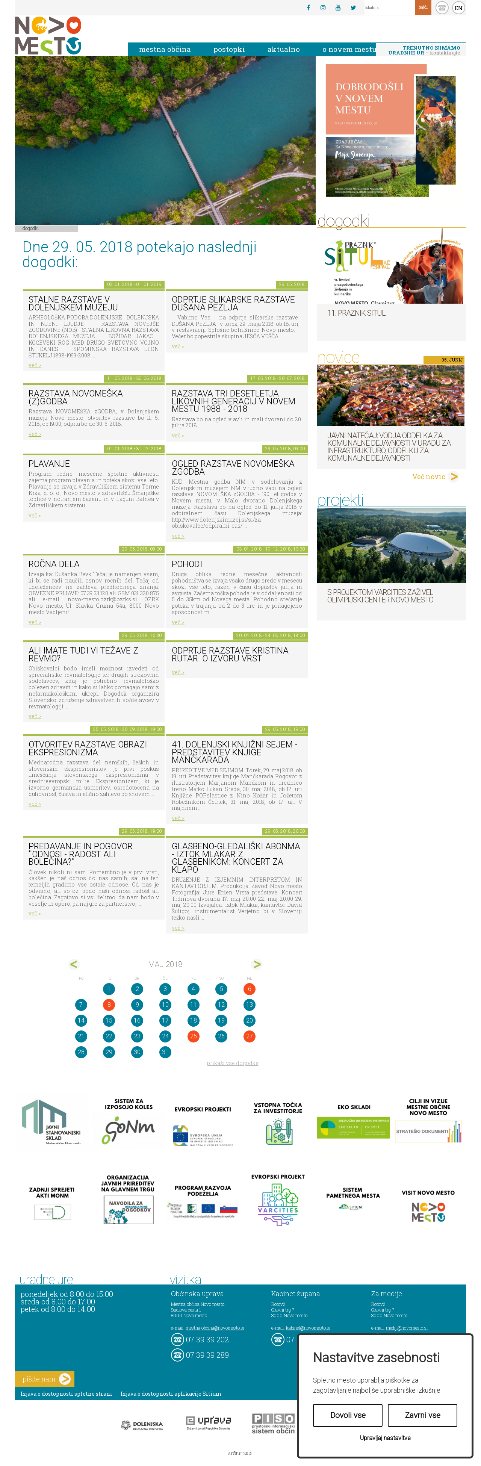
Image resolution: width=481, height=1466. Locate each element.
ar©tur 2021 (240, 1453)
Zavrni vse (422, 1415)
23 (137, 1036)
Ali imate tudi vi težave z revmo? (83, 655)
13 (249, 1004)
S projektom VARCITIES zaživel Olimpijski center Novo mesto (380, 596)
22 (109, 1036)
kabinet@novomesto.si (308, 1328)
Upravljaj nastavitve (385, 1438)
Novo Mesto (65, 35)
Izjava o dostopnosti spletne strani (66, 1393)
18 (193, 1020)
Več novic (428, 476)
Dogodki (31, 228)
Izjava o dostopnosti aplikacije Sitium (171, 1393)
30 (137, 1052)
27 (249, 1036)
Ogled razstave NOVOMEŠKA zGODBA (233, 468)
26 (221, 1036)
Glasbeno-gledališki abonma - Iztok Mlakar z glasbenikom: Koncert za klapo (236, 858)
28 (81, 1052)
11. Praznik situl (356, 313)
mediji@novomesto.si (407, 1328)
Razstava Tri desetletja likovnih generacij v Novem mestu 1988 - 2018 (233, 401)
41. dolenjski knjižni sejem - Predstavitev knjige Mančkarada (235, 752)
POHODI (187, 564)
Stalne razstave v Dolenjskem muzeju (73, 304)
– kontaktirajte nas (424, 50)
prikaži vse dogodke (233, 1063)
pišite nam (47, 1379)
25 (193, 1036)
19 (221, 1020)
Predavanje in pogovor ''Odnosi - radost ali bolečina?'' (81, 854)
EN (459, 8)
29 (109, 1052)
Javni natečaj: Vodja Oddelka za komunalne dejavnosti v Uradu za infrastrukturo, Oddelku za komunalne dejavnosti (389, 447)
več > (35, 365)
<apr (74, 964)
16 (137, 1020)
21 (81, 1036)
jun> (256, 964)
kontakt (442, 7)
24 (165, 1036)
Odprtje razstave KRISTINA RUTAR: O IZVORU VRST (230, 655)
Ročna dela (54, 564)
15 (109, 1020)
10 (165, 1004)
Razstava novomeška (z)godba (76, 398)
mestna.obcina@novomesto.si (215, 1328)
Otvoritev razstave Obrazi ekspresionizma (88, 749)
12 (221, 1004)
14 (81, 1020)
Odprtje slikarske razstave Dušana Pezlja (233, 304)
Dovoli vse (348, 1415)
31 (165, 1052)
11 (193, 1004)
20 (249, 1020)
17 (165, 1020)
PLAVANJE (49, 464)
